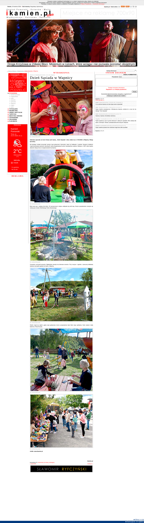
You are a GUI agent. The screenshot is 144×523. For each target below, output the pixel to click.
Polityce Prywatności (86, 4)
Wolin (12, 98)
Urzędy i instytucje (15, 112)
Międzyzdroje (14, 96)
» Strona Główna (11, 71)
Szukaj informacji (111, 70)
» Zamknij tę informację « (98, 4)
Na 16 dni (15, 169)
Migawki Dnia (13, 110)
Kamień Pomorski (15, 94)
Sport (12, 107)
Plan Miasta (13, 121)
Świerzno (13, 103)
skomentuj (40, 462)
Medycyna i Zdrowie (15, 116)
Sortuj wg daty (99, 100)
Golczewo (13, 101)
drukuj (46, 462)
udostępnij (51, 462)
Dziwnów (13, 100)
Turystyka (12, 114)
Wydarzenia (13, 93)
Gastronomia (13, 117)
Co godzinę (15, 167)
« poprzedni (33, 463)
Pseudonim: (115, 76)
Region (12, 105)
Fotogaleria (13, 109)
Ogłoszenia (13, 119)
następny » (90, 463)
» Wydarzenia (19, 71)
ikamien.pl (90, 461)
